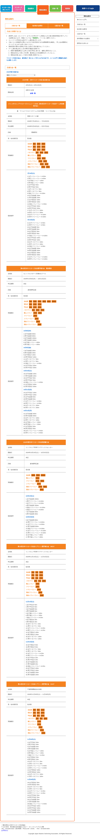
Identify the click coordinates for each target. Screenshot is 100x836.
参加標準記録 (32, 290)
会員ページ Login (88, 8)
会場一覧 (33, 93)
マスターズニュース (18, 8)
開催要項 (34, 132)
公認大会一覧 (81, 34)
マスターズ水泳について (6, 8)
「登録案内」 (35, 38)
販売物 (67, 8)
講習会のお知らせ (82, 43)
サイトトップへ (82, 19)
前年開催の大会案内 (83, 38)
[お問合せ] (4, 830)
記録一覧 (55, 8)
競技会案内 (43, 10)
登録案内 (31, 8)
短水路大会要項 (82, 29)
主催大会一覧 (81, 24)
